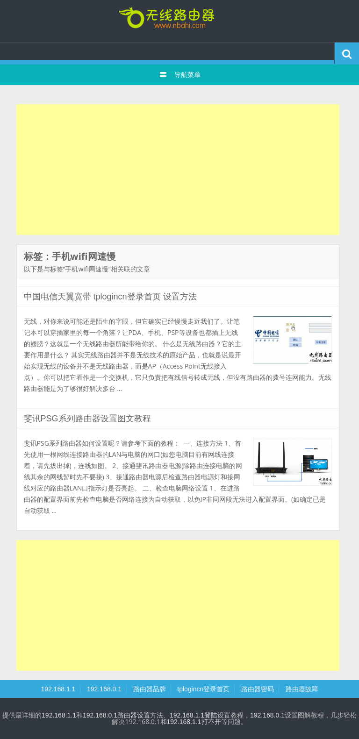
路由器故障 (302, 689)
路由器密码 (257, 689)
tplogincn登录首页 (179, 21)
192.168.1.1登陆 (193, 715)
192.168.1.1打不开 (194, 721)
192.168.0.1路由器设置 (116, 715)
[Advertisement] (177, 169)
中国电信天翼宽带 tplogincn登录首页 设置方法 (110, 296)
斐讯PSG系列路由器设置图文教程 (87, 418)
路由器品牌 (149, 689)
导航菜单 (180, 74)
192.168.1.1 (58, 689)
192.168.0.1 (104, 689)
